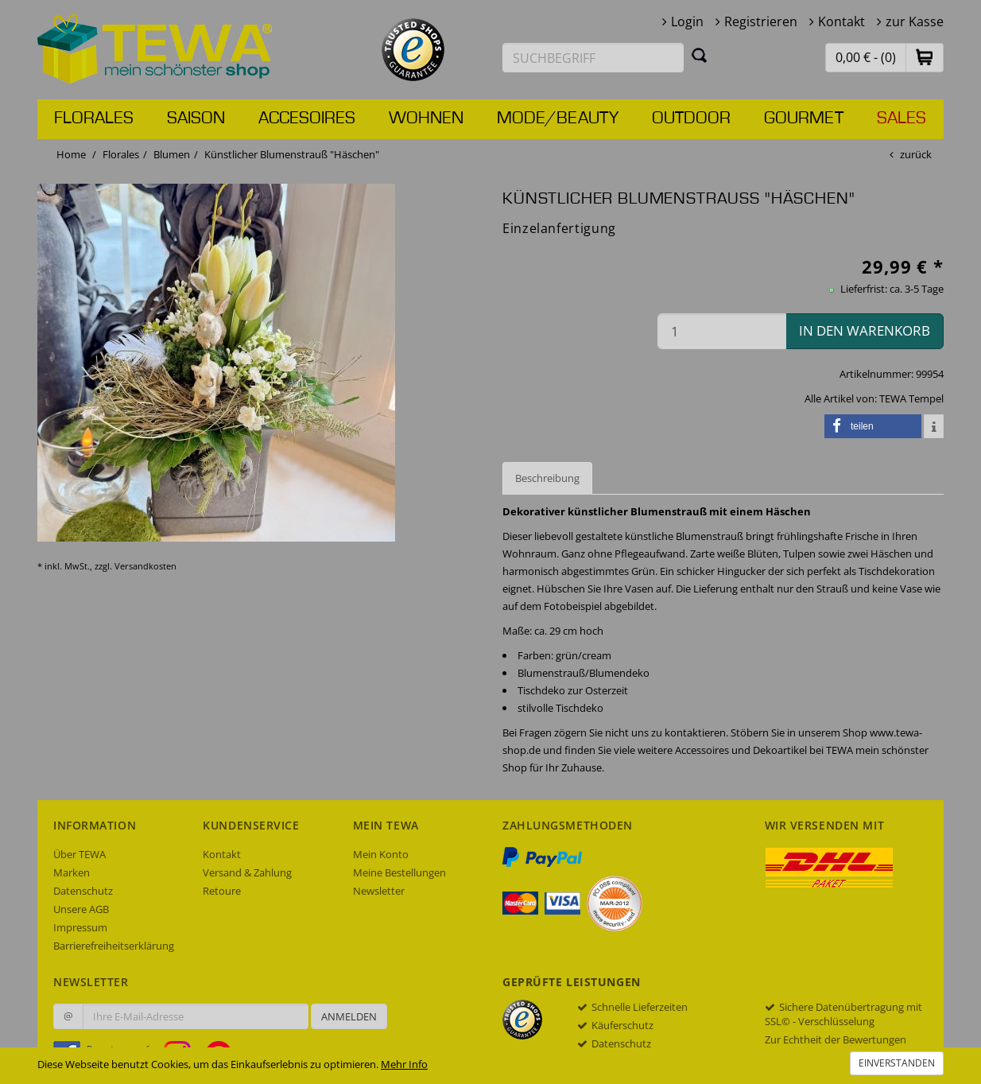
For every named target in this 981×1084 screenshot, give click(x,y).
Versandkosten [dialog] (145, 566)
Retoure (222, 891)
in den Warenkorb (864, 330)
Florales (94, 118)
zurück (916, 154)
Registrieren (760, 21)
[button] (924, 57)
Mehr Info (404, 1064)
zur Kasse (915, 21)
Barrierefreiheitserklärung (113, 945)
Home (71, 154)
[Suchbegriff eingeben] (593, 57)
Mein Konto (381, 854)
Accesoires (306, 118)
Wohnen (426, 118)
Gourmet (803, 118)
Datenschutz (83, 891)
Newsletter (379, 891)
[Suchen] (700, 55)
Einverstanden (897, 1063)
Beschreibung (547, 478)
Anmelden (349, 1016)
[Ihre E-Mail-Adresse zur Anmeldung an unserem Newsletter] (195, 1016)
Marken (71, 872)
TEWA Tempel (911, 398)
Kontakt (841, 21)
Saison (196, 118)
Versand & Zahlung (247, 872)
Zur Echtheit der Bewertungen (835, 1039)
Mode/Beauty (557, 118)
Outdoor (691, 118)
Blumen (171, 154)
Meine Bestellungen (399, 872)
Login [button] (687, 21)
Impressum (80, 927)
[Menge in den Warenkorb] (721, 331)
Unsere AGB (81, 909)
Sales (901, 118)
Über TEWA (79, 854)
